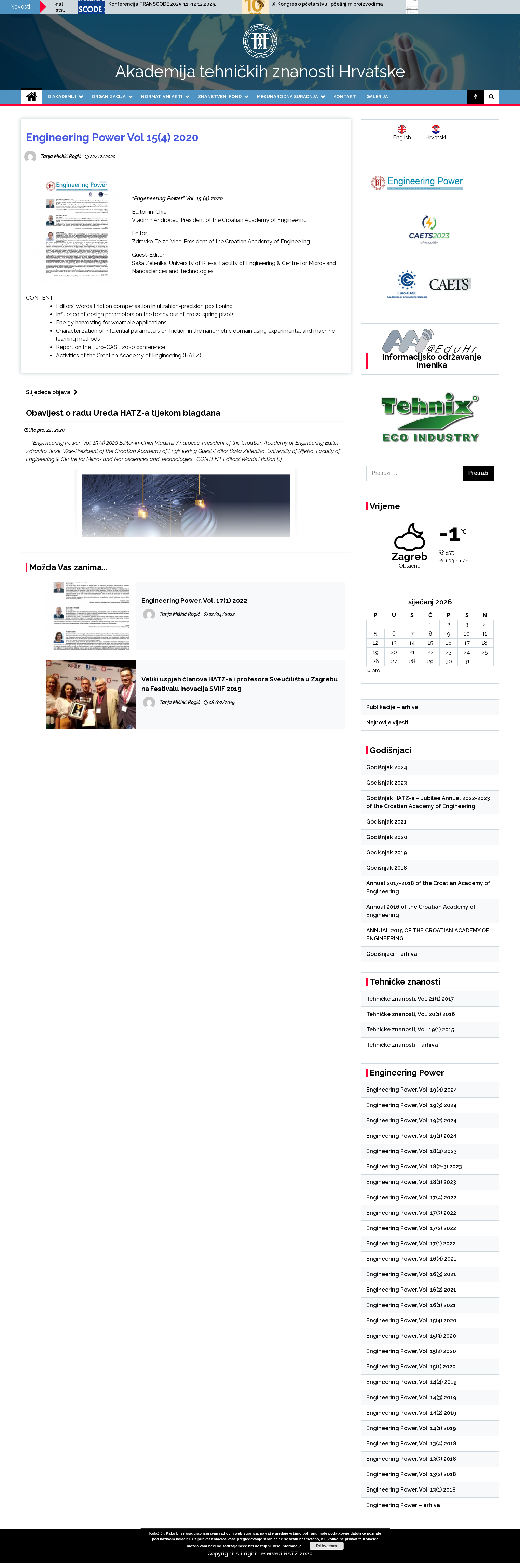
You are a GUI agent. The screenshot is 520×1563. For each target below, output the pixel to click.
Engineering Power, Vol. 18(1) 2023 (411, 1182)
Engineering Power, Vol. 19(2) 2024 (411, 1120)
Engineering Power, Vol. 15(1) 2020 (411, 1366)
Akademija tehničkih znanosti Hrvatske (260, 71)
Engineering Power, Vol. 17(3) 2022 (411, 1213)
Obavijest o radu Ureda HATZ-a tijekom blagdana (123, 413)
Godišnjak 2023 (386, 782)
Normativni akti (161, 96)
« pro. (374, 670)
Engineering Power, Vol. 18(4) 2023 (411, 1151)
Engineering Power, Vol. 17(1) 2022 (194, 600)
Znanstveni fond (220, 96)
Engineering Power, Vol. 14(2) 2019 (411, 1413)
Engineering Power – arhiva (403, 1505)
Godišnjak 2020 (386, 837)
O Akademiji (61, 96)
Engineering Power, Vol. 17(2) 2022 (411, 1228)
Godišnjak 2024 (386, 767)
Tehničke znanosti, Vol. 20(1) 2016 (410, 1014)
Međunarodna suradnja (287, 96)
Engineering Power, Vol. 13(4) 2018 (411, 1443)
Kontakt (344, 96)
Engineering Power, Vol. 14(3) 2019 (411, 1397)
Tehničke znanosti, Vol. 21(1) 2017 (410, 999)
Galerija (377, 96)
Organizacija (109, 96)
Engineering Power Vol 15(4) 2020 (112, 137)
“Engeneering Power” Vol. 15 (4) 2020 (177, 198)
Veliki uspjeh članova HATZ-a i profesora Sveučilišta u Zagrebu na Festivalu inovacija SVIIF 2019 (239, 683)
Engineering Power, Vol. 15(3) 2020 (411, 1336)
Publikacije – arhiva (392, 707)
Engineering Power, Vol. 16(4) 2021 (411, 1259)
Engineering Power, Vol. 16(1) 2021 (411, 1305)
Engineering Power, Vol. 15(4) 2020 (411, 1320)
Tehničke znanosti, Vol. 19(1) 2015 (410, 1029)
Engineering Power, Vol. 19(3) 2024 (411, 1105)
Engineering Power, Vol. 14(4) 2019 (411, 1382)
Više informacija (287, 1546)
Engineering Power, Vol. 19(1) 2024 (411, 1136)
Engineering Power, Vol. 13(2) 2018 (411, 1474)
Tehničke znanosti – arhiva (402, 1045)
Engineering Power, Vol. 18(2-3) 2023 (414, 1166)
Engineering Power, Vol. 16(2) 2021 (411, 1289)
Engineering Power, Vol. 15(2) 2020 (411, 1351)
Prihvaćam (326, 1546)
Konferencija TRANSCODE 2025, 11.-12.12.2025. (278, 4)
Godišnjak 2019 (386, 852)
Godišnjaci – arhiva (391, 954)
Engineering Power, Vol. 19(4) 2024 (411, 1089)
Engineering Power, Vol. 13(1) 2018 (411, 1489)
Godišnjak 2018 (386, 868)
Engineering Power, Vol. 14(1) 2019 (411, 1428)
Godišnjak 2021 (386, 821)
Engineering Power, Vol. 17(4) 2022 (411, 1197)
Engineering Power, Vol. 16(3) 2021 (411, 1274)
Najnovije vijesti (387, 722)
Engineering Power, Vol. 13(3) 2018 (411, 1459)
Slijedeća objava (53, 392)
